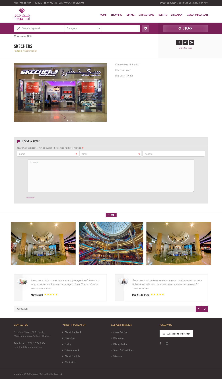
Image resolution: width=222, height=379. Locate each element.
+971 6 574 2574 (35, 343)
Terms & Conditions (123, 350)
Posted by (25, 50)
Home (103, 15)
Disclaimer (118, 338)
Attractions (146, 15)
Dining (131, 15)
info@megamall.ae (31, 346)
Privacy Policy (120, 344)
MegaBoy (177, 15)
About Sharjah (72, 356)
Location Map (200, 3)
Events (162, 15)
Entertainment (72, 350)
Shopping (116, 15)
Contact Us (185, 3)
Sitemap (117, 356)
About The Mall (73, 332)
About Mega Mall (197, 15)
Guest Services (168, 3)
